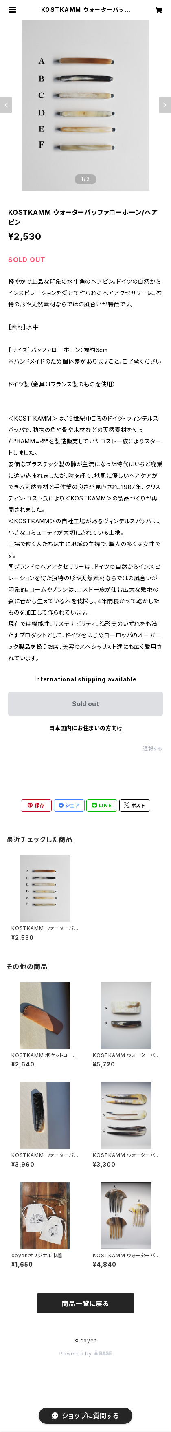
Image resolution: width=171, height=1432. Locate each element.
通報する (153, 748)
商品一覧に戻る (85, 1304)
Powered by (85, 1353)
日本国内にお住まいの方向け (85, 728)
